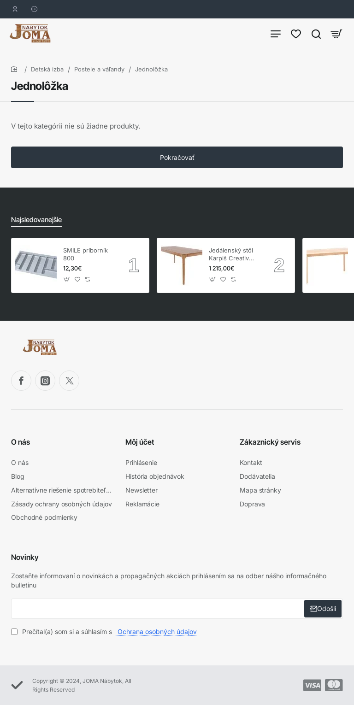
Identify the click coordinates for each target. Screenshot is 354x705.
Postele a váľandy (99, 73)
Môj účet (139, 444)
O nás (20, 444)
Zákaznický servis (270, 444)
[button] (67, 282)
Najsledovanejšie (35, 223)
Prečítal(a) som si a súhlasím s (105, 631)
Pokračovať (177, 162)
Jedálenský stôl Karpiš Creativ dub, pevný (231, 257)
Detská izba (47, 73)
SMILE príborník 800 (85, 256)
